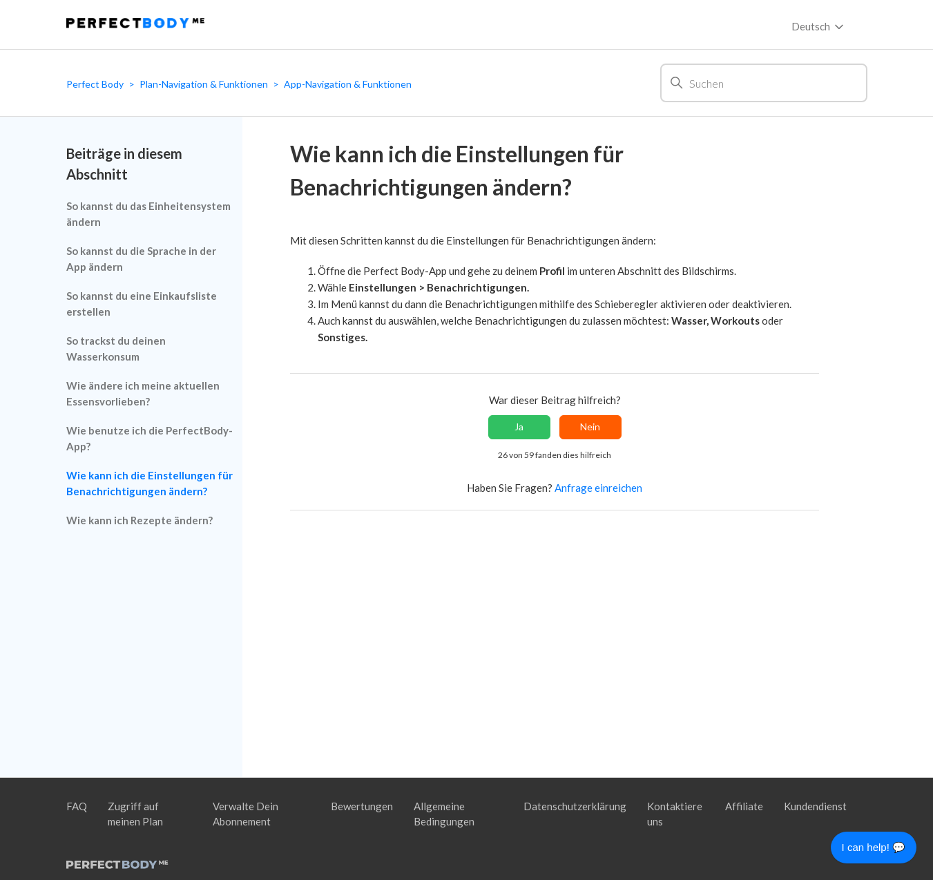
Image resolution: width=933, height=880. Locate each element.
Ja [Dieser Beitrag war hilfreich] (518, 426)
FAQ (76, 806)
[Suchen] (763, 83)
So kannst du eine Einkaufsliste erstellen (141, 303)
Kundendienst (815, 806)
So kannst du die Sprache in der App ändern (141, 259)
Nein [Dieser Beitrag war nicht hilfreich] (590, 426)
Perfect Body (95, 84)
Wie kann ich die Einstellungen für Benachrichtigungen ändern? (149, 483)
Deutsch (818, 27)
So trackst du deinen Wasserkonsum (116, 348)
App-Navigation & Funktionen (348, 84)
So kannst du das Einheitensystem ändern (148, 214)
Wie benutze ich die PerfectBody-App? (149, 438)
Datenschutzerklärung (574, 806)
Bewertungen (362, 806)
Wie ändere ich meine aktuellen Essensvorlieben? (143, 393)
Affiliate (744, 806)
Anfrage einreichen (598, 487)
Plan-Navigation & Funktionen (204, 84)
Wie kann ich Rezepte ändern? (139, 520)
